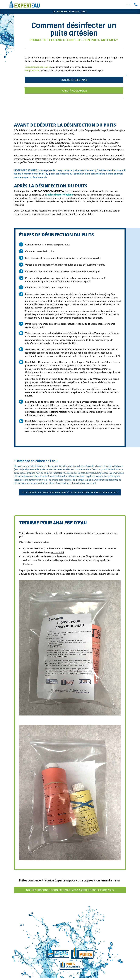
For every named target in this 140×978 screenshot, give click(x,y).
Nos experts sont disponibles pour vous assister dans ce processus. (70, 889)
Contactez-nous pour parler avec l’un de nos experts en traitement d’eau (70, 492)
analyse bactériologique (59, 194)
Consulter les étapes (73, 79)
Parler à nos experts (74, 90)
